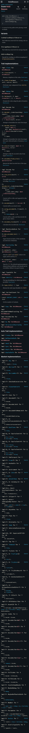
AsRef (10, 505)
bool (15, 252)
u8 (21, 203)
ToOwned (12, 544)
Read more (24, 77)
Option (4, 160)
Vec (18, 203)
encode (6, 203)
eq (5, 250)
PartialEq (10, 245)
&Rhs (3, 261)
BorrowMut (12, 373)
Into (13, 472)
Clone (8, 68)
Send (7, 343)
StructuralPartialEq (13, 325)
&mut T (19, 633)
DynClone (12, 427)
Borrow (11, 367)
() (8, 147)
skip (5, 146)
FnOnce (8, 214)
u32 (19, 297)
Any (10, 361)
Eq (6, 322)
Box (18, 649)
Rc (18, 666)
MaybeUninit (17, 129)
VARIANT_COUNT (12, 297)
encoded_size (9, 222)
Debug (8, 91)
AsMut (17, 505)
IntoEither (13, 479)
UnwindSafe (9, 352)
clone (6, 72)
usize (9, 160)
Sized (12, 188)
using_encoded (9, 209)
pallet (11, 4)
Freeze (8, 335)
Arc (18, 641)
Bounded (8, 590)
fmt (5, 96)
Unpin (7, 349)
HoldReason (13, 2)
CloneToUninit (14, 387)
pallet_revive (5, 4)
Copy (7, 306)
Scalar (10, 718)
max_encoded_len (10, 234)
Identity (9, 277)
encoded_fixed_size (11, 158)
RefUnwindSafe (10, 338)
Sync (7, 346)
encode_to (5, 186)
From (10, 460)
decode (6, 112)
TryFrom (14, 554)
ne (5, 259)
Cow (18, 658)
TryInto (14, 562)
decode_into (8, 125)
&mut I (13, 127)
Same (10, 525)
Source (3, 11)
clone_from (8, 80)
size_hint (7, 174)
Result (18, 98)
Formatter (5, 98)
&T (19, 620)
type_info (7, 285)
